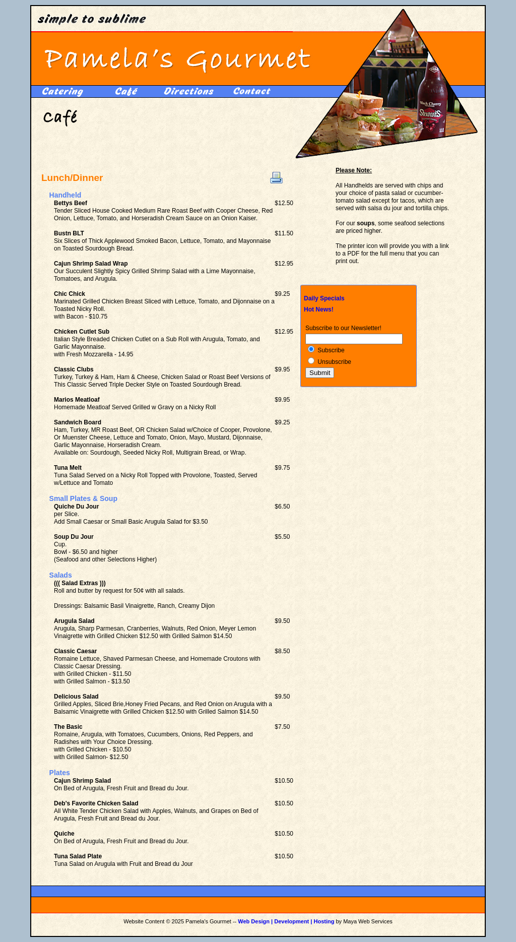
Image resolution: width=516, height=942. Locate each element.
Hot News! (319, 309)
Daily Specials (324, 298)
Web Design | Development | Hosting (286, 921)
